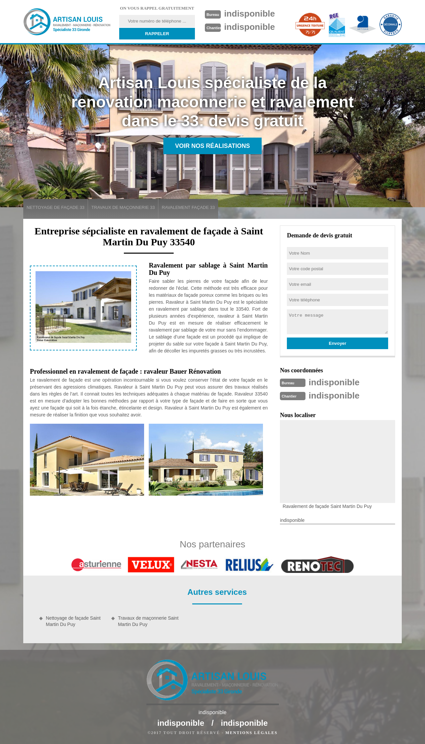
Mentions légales (251, 732)
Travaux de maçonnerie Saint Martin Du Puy (148, 621)
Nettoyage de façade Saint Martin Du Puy (73, 621)
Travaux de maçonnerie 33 (123, 207)
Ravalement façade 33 (188, 207)
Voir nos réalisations (212, 146)
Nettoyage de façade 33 (55, 207)
